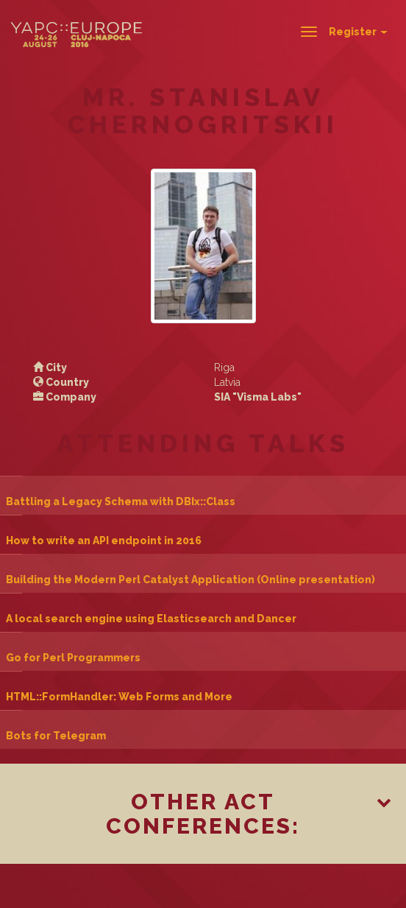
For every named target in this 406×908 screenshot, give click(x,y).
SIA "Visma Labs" (258, 397)
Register (358, 32)
